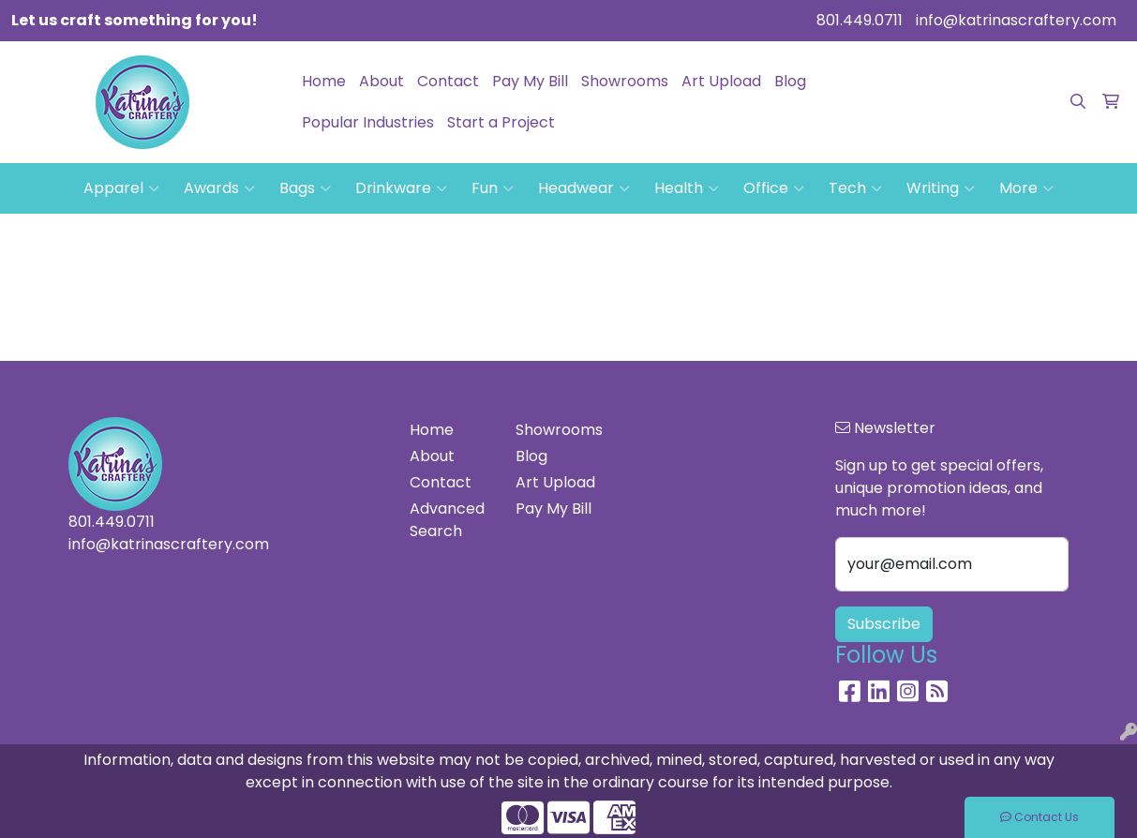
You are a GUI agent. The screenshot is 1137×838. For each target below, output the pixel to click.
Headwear (584, 188)
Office (773, 188)
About (381, 81)
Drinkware (401, 188)
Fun (492, 188)
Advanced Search (447, 520)
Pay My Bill (530, 81)
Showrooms (624, 81)
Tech (855, 188)
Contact (448, 81)
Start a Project (501, 122)
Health (686, 188)
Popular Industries (368, 122)
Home (324, 81)
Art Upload (721, 81)
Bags (305, 188)
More (1026, 188)
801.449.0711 (859, 20)
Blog (790, 81)
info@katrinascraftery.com (1016, 20)
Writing (940, 188)
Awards (219, 188)
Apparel (121, 188)
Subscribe (883, 624)
